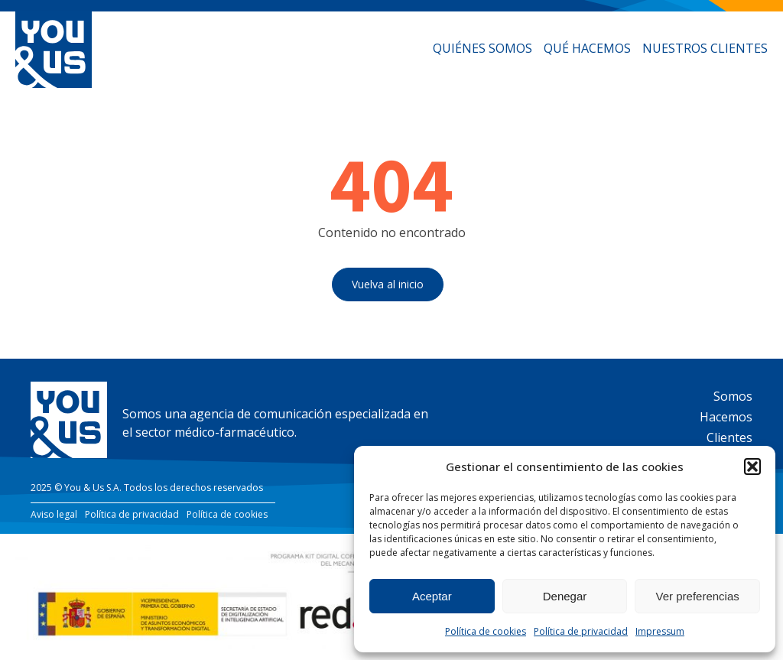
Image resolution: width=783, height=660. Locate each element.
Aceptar (432, 596)
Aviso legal (54, 514)
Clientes (729, 437)
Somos (732, 396)
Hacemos (726, 416)
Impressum (659, 631)
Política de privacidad (581, 631)
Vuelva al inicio (388, 284)
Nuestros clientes (705, 48)
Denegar (565, 596)
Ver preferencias (697, 596)
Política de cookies (485, 631)
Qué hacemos (587, 48)
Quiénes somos (482, 48)
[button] (752, 466)
